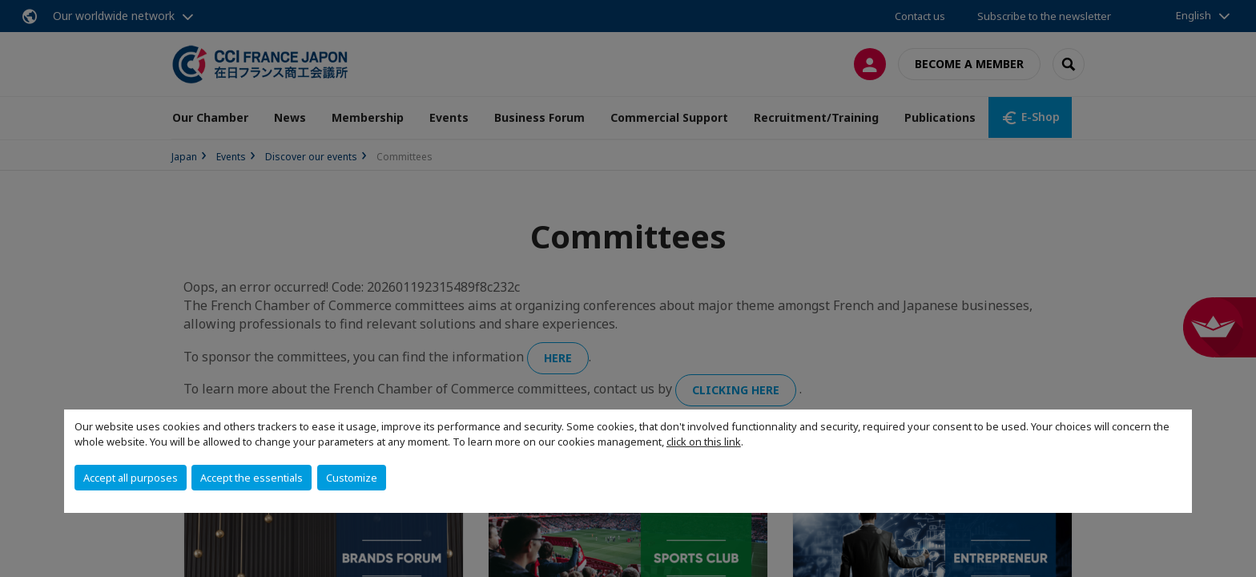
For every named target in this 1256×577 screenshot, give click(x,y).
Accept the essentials (251, 477)
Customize (351, 477)
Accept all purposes (130, 477)
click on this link (703, 441)
